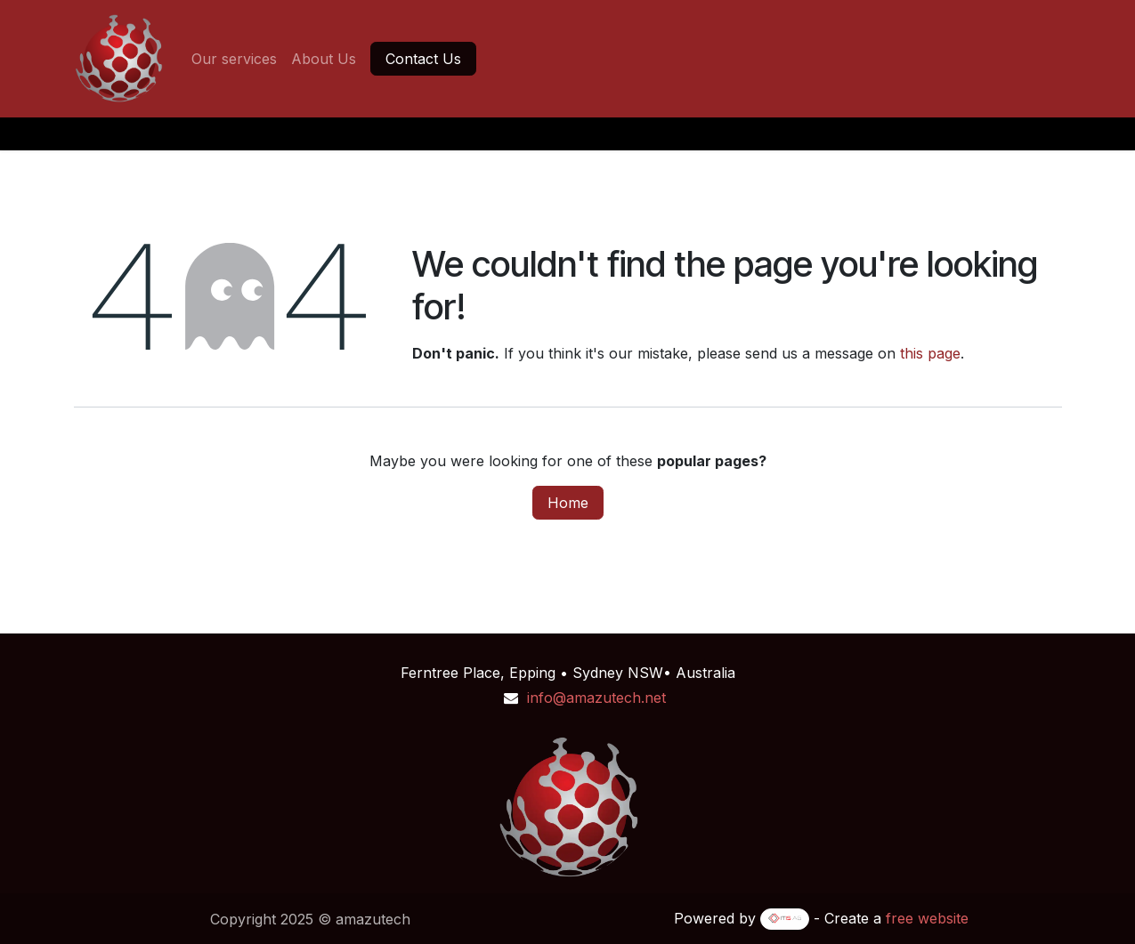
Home (567, 503)
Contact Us (423, 59)
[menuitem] (234, 59)
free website (927, 918)
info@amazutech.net (596, 697)
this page (930, 353)
